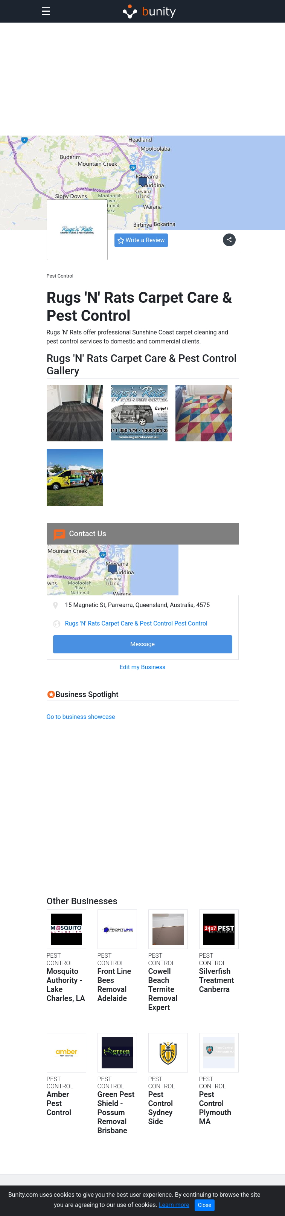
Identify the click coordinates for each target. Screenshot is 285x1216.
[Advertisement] (142, 79)
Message (142, 644)
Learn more (174, 1204)
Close (204, 1205)
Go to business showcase (81, 716)
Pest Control (60, 276)
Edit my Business (142, 667)
